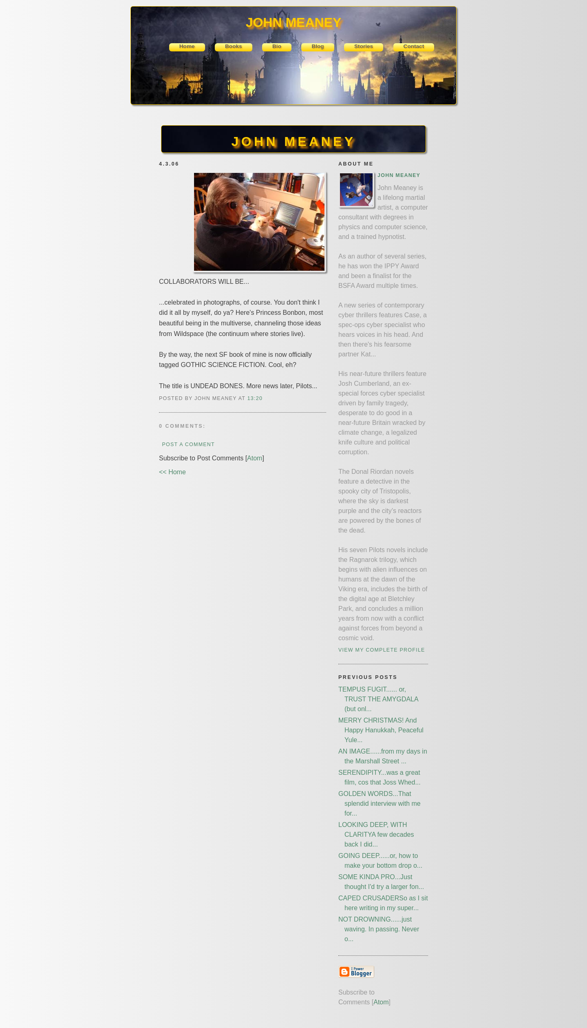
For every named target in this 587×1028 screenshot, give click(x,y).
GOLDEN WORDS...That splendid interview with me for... (379, 803)
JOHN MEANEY (293, 141)
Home (187, 46)
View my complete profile (381, 650)
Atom (254, 458)
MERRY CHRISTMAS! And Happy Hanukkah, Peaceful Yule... (381, 730)
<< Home (172, 472)
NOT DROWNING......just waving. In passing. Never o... (378, 929)
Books (233, 46)
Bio (276, 46)
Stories (363, 46)
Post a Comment (188, 444)
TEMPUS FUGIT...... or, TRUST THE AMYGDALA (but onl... (378, 699)
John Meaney (398, 175)
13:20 (255, 398)
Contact (414, 46)
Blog (317, 46)
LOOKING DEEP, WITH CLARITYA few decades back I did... (376, 834)
